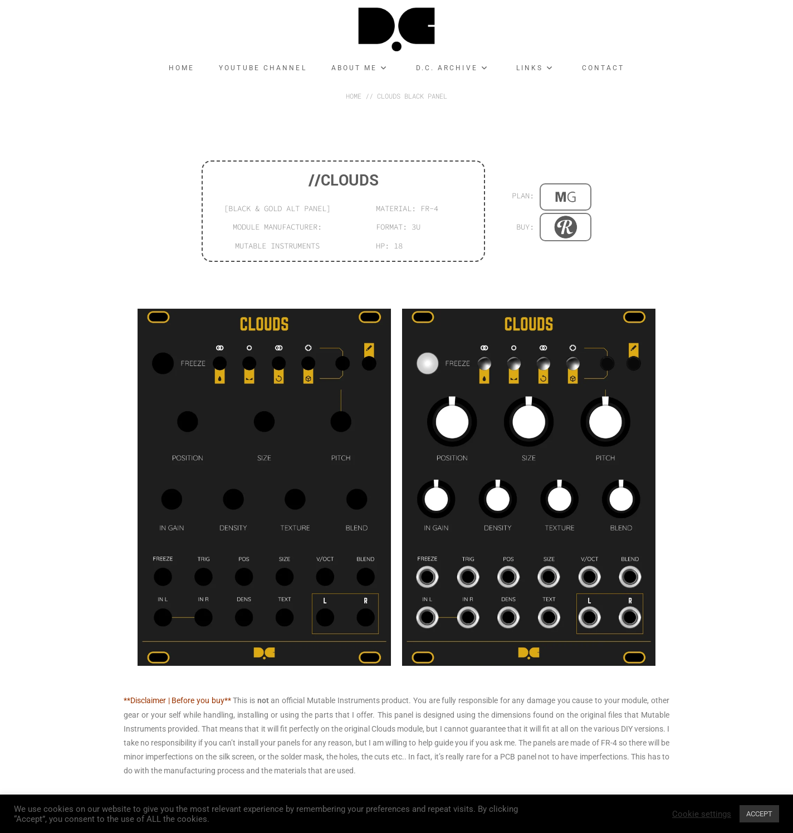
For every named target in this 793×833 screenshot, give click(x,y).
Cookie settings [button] (701, 814)
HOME (353, 96)
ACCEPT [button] (759, 814)
